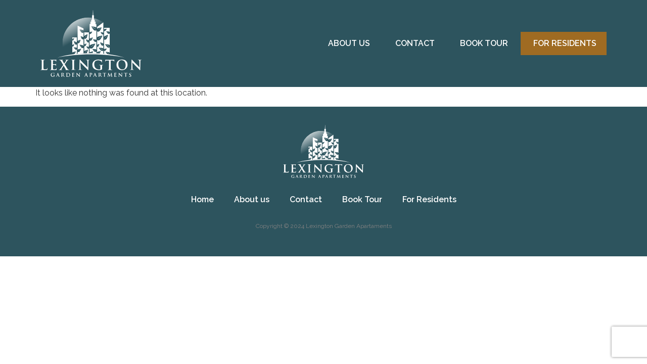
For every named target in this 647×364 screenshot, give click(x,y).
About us (349, 43)
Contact (415, 43)
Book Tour (484, 43)
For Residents (564, 43)
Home (202, 199)
